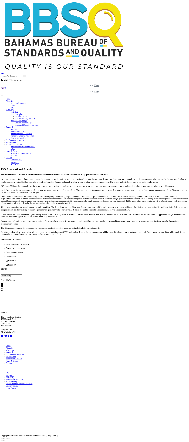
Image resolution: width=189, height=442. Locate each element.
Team (13, 105)
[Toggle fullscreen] (4, 438)
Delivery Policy (12, 386)
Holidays (14, 155)
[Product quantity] (11, 273)
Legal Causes (11, 388)
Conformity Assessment (15, 140)
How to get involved (18, 138)
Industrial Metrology (19, 121)
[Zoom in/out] (2, 438)
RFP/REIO (15, 164)
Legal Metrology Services (25, 118)
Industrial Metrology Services (26, 125)
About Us (9, 101)
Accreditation (11, 142)
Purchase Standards (18, 131)
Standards (9, 127)
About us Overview (18, 103)
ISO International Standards (21, 134)
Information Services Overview (23, 147)
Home (8, 99)
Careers (14, 162)
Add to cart (6, 276)
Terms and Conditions (14, 379)
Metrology (10, 110)
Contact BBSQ (16, 160)
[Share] (7, 438)
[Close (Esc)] (9, 438)
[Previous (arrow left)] (2, 440)
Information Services (14, 145)
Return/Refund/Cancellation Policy (19, 384)
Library (13, 149)
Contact (9, 158)
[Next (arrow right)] (4, 440)
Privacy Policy (11, 381)
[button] (94, 284)
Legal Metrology (17, 114)
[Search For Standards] (11, 76)
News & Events (12, 151)
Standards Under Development (22, 136)
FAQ (12, 108)
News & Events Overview (21, 153)
